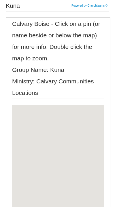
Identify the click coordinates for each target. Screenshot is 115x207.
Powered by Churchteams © (89, 5)
